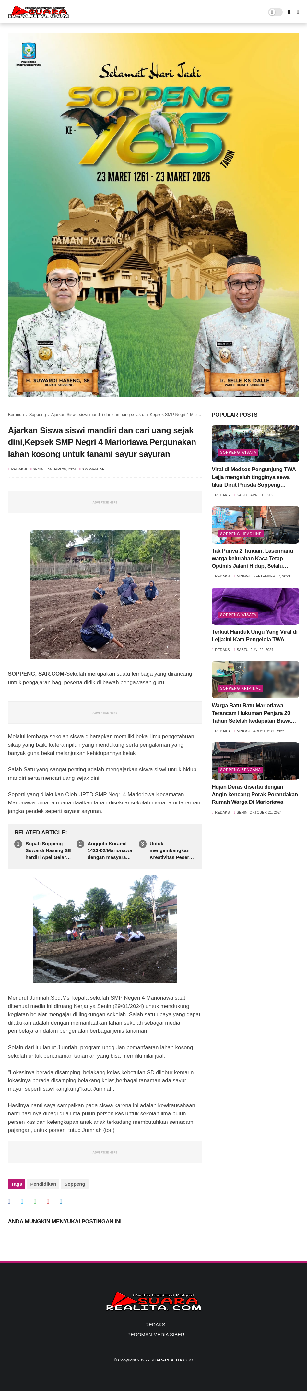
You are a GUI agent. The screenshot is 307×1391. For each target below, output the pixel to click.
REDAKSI (156, 1324)
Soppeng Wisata (238, 452)
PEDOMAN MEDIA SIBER (155, 1334)
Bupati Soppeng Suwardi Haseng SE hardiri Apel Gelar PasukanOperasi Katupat (48, 851)
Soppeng (37, 414)
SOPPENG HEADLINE (241, 534)
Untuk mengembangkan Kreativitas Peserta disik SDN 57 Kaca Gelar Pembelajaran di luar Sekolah (172, 851)
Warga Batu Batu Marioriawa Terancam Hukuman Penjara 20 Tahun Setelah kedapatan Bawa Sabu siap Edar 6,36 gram (251, 713)
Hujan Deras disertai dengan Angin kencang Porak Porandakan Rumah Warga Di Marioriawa (255, 794)
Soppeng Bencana (240, 770)
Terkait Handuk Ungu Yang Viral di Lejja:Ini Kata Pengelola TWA (255, 636)
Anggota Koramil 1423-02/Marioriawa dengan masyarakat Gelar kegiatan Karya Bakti (110, 851)
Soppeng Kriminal (240, 688)
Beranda (16, 414)
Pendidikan (43, 1184)
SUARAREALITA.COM (171, 1360)
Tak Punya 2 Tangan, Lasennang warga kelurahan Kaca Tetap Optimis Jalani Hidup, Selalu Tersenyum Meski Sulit (252, 559)
